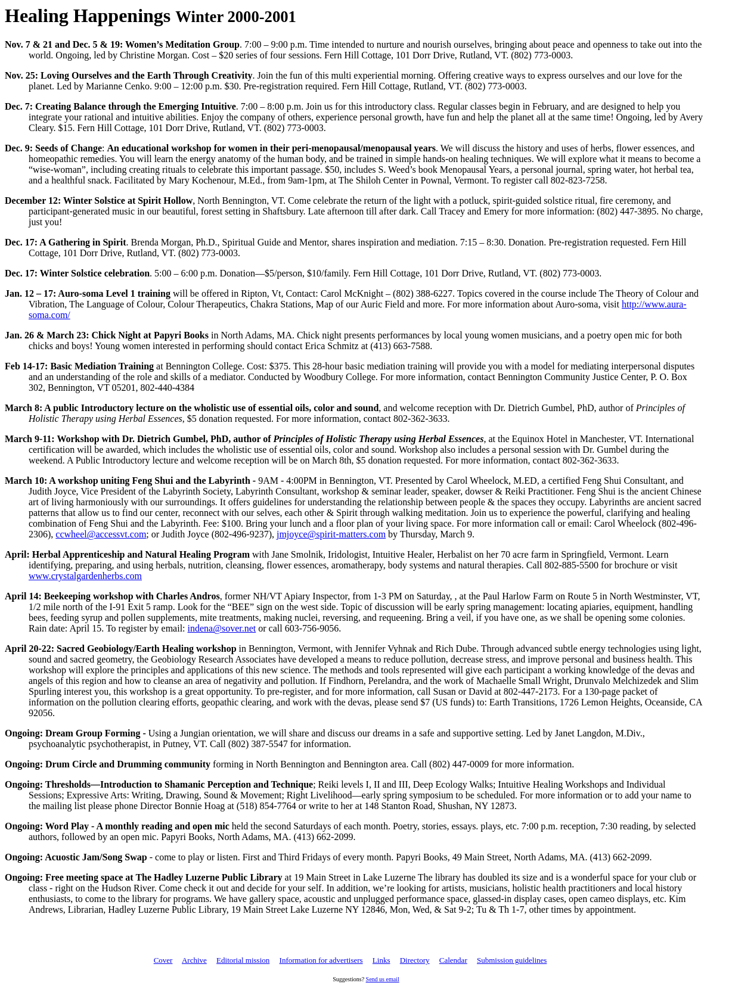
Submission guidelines (512, 960)
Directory (415, 960)
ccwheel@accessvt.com (100, 534)
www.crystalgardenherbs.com (85, 576)
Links (381, 960)
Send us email (382, 979)
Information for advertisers (321, 960)
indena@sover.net (222, 628)
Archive (194, 960)
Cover (163, 960)
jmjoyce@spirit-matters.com (331, 534)
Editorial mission (242, 960)
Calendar (453, 960)
